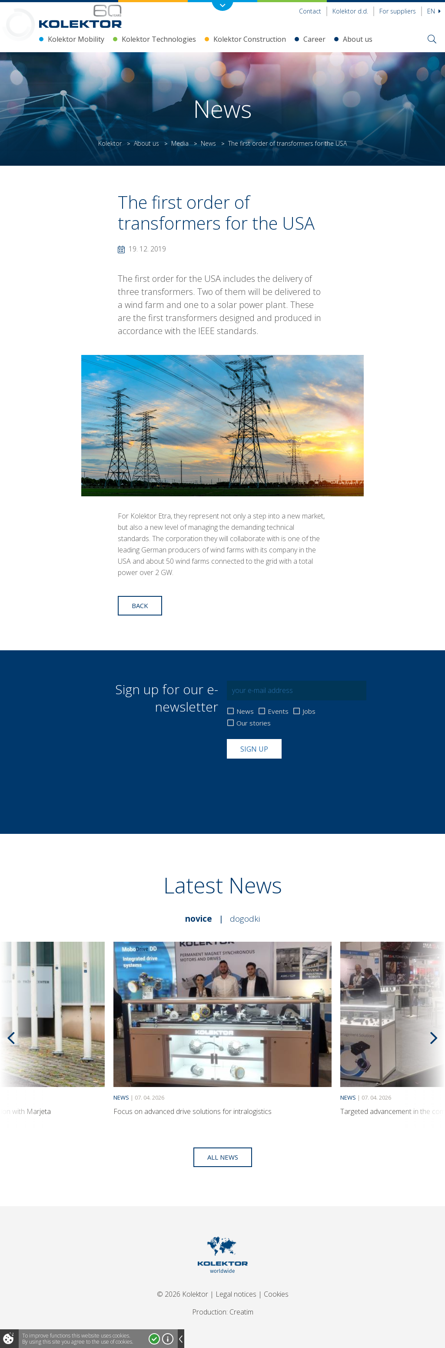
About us (357, 39)
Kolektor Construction (249, 39)
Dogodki (245, 918)
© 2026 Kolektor (182, 1294)
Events (278, 711)
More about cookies (167, 1339)
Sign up (254, 749)
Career (314, 39)
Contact (310, 11)
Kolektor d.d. (350, 11)
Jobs (308, 711)
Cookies (276, 1294)
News (208, 143)
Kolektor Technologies (159, 39)
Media (180, 143)
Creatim (241, 1312)
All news (222, 1157)
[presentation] (293, 780)
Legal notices (236, 1294)
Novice (198, 918)
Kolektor (110, 143)
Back (140, 605)
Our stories (253, 723)
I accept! (154, 1339)
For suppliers (397, 11)
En (434, 11)
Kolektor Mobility (76, 39)
